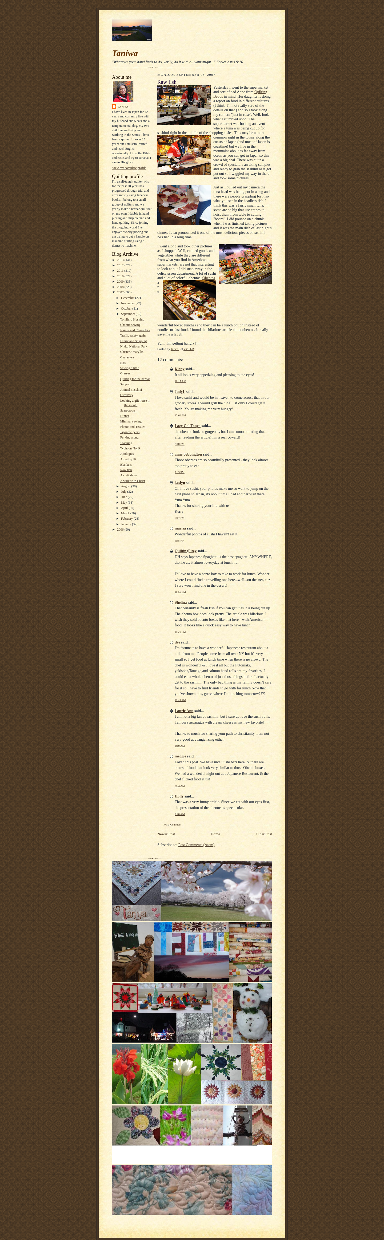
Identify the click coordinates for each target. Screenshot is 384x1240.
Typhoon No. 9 (130, 448)
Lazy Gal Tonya (188, 426)
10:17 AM (180, 381)
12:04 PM (180, 415)
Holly (179, 796)
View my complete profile (129, 168)
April (125, 508)
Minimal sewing (131, 421)
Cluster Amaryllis (131, 352)
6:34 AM (180, 785)
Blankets (126, 465)
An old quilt (128, 459)
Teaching (126, 443)
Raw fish (126, 470)
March (125, 513)
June (124, 497)
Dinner (124, 416)
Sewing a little (129, 368)
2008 (121, 287)
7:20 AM (180, 814)
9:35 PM (180, 540)
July (124, 491)
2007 (121, 292)
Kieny (180, 369)
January (126, 524)
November (128, 303)
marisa (180, 528)
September (128, 314)
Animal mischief (131, 390)
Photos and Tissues (132, 427)
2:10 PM (180, 444)
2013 (121, 260)
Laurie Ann (184, 711)
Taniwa (125, 53)
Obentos (208, 278)
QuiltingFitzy (186, 551)
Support (125, 384)
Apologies (127, 454)
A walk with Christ (132, 481)
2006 (121, 529)
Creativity (126, 395)
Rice (123, 363)
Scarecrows (127, 410)
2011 (120, 271)
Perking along (129, 437)
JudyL (180, 391)
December (128, 298)
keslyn (180, 482)
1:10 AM (180, 745)
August (126, 486)
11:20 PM (180, 631)
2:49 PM (180, 472)
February (127, 518)
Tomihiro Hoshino (132, 319)
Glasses (125, 373)
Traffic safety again (133, 335)
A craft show (128, 475)
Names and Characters (135, 330)
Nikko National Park (133, 346)
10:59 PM (180, 591)
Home (215, 834)
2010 (121, 276)
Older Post (264, 834)
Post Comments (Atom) (196, 845)
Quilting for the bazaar (135, 379)
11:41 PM (180, 700)
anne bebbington (188, 454)
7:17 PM (180, 517)
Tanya (123, 106)
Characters (127, 357)
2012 (121, 265)
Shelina (181, 602)
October (127, 308)
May (124, 502)
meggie (180, 756)
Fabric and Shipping (133, 341)
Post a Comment (172, 824)
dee (177, 642)
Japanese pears (130, 432)
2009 (121, 281)
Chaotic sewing (130, 325)
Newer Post (166, 834)
